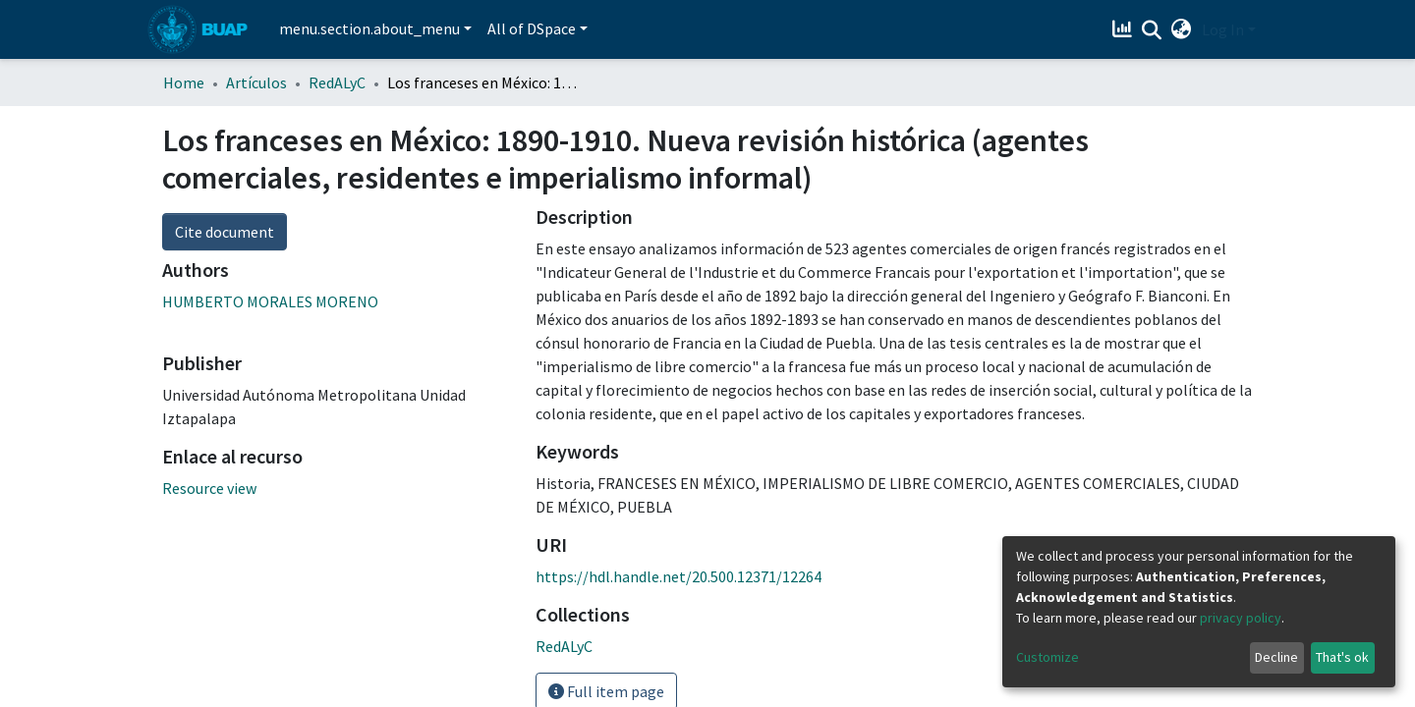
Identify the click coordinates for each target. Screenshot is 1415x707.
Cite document (224, 232)
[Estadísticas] (1124, 29)
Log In (1223, 29)
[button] (1181, 29)
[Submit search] (1152, 30)
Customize (1047, 657)
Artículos (256, 82)
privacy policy (1240, 617)
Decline (1276, 657)
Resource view (209, 488)
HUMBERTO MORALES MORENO (270, 301)
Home (183, 82)
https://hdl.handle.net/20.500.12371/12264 (678, 576)
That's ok (1342, 657)
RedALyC (337, 82)
